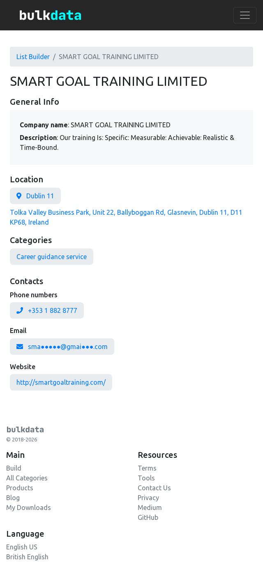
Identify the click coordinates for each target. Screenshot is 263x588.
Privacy (148, 497)
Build (13, 468)
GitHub (148, 517)
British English (27, 556)
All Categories (27, 478)
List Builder (33, 56)
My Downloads (28, 507)
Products (19, 488)
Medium (150, 507)
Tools (146, 478)
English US (21, 547)
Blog (13, 497)
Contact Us (154, 488)
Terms (147, 468)
